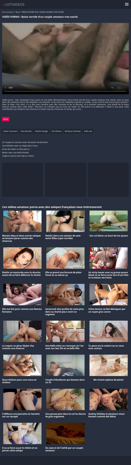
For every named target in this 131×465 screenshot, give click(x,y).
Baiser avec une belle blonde (15, 152)
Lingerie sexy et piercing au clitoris (18, 156)
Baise (18, 12)
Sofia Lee (88, 131)
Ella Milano (56, 131)
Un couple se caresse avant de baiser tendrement (25, 142)
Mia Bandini (26, 131)
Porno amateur (8, 12)
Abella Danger (41, 131)
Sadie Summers (10, 131)
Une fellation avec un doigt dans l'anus (20, 146)
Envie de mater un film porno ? (16, 149)
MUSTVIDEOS (13, 4)
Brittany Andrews (73, 131)
